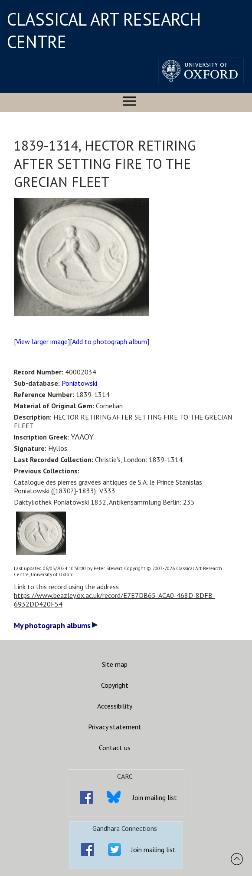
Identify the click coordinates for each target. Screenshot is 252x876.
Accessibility (114, 706)
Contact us (115, 747)
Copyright (114, 685)
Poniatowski (79, 383)
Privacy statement (114, 726)
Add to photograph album (109, 341)
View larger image (42, 341)
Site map (115, 664)
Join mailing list (154, 797)
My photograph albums (56, 625)
